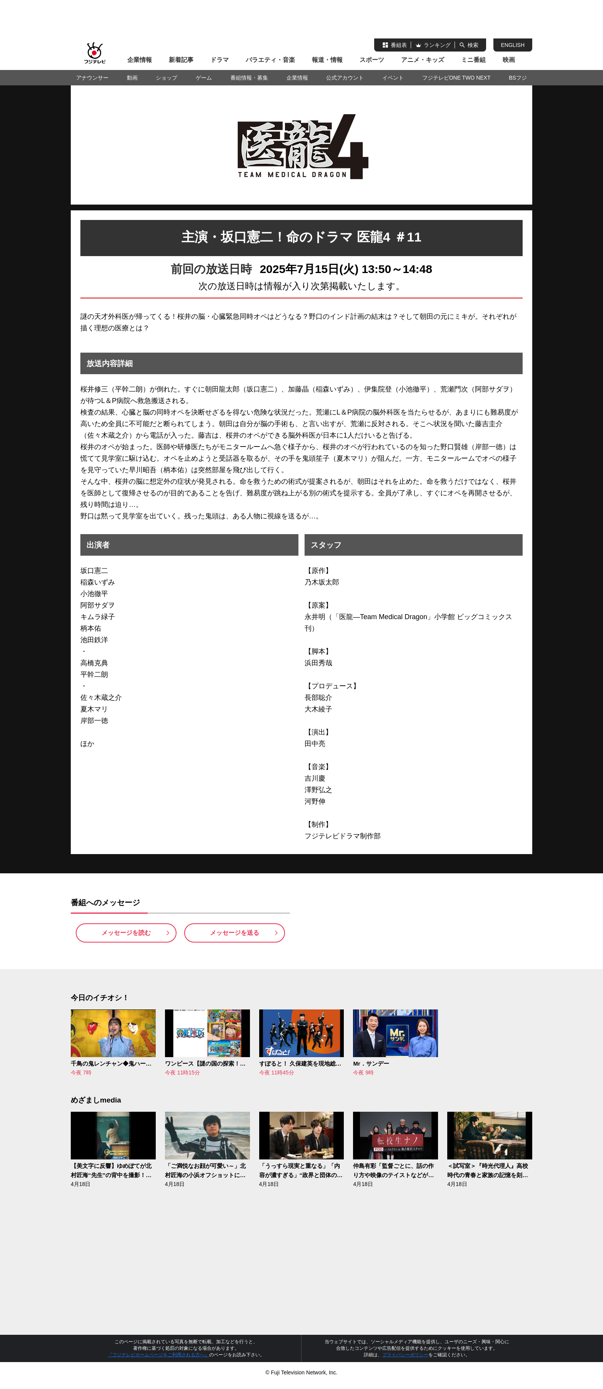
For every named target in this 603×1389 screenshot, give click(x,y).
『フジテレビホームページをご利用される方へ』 (158, 1361)
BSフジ (518, 78)
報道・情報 (327, 60)
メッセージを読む (126, 936)
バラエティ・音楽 (270, 60)
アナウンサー (92, 78)
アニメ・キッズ (422, 60)
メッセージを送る (234, 936)
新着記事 (181, 60)
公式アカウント (345, 78)
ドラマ (219, 60)
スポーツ (372, 60)
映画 (509, 60)
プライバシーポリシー (405, 1361)
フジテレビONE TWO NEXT (456, 78)
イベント (393, 78)
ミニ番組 (473, 60)
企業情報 (139, 60)
